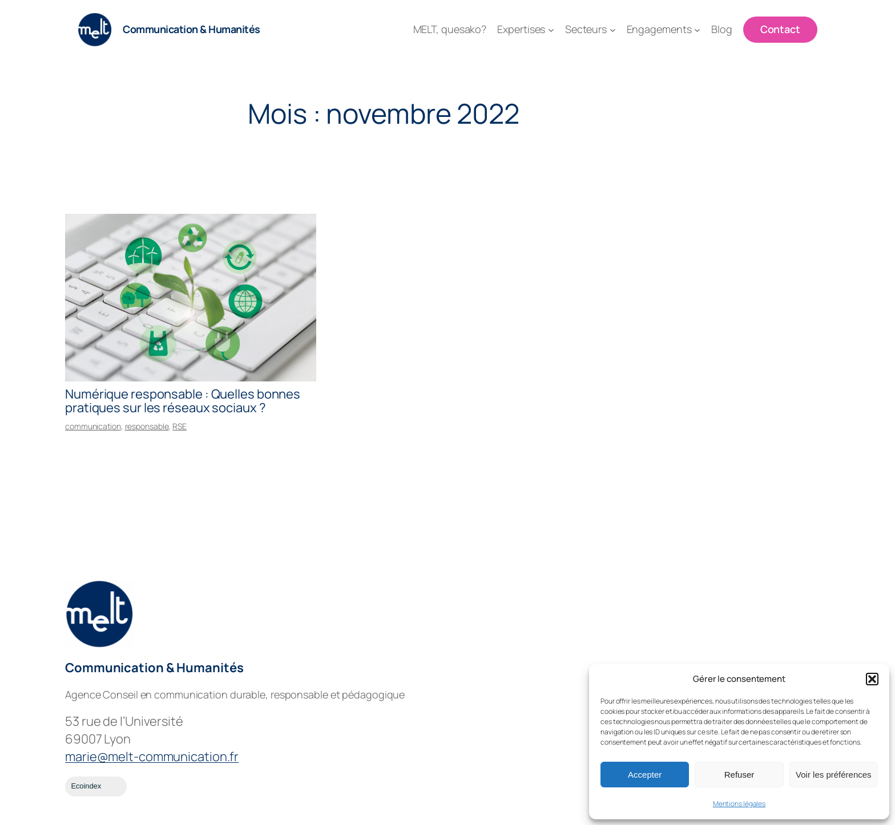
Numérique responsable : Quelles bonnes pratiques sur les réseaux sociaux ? (182, 401)
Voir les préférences (834, 774)
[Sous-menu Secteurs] (613, 30)
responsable (147, 426)
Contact (780, 29)
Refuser (739, 774)
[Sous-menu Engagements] (697, 30)
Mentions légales (739, 803)
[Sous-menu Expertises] (551, 30)
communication (93, 426)
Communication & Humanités (191, 29)
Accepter (645, 774)
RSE (179, 426)
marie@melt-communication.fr (152, 756)
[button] (872, 679)
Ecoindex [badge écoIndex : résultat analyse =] (95, 786)
